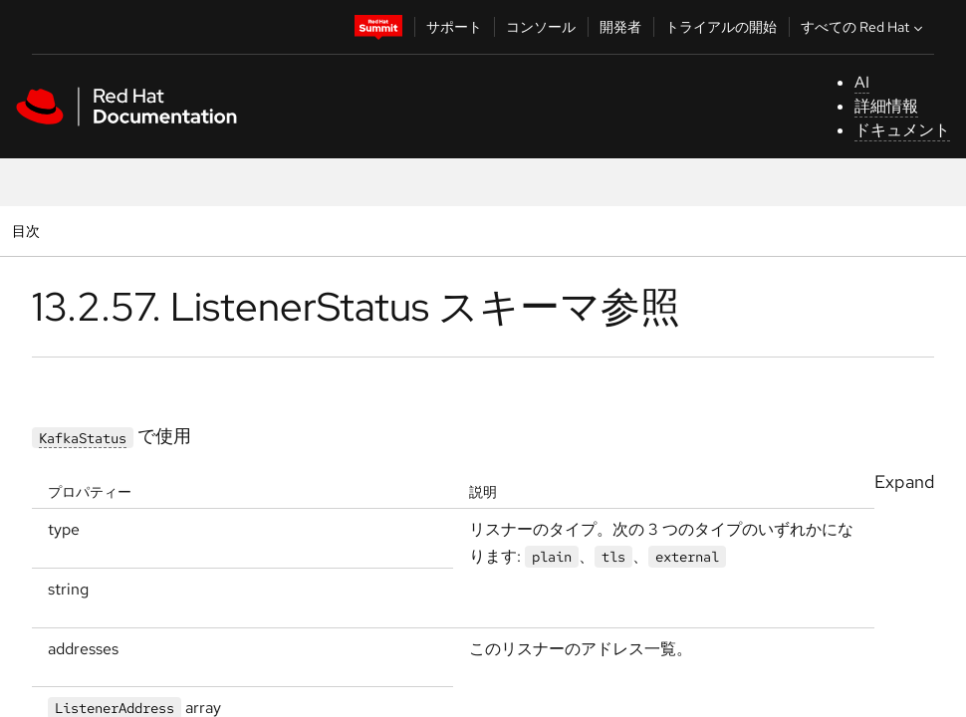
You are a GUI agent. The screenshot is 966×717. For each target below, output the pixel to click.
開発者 (620, 27)
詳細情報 (886, 106)
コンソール (541, 27)
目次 (28, 230)
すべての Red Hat (864, 27)
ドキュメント (902, 130)
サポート (454, 27)
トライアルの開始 (721, 27)
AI (861, 82)
